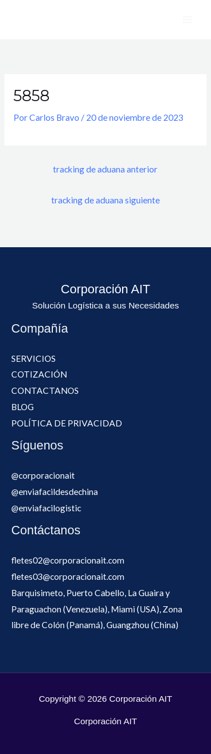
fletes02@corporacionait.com (67, 560)
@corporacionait (43, 475)
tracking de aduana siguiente (105, 200)
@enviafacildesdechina (54, 492)
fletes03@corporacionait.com (67, 576)
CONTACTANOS (45, 390)
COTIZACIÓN (39, 374)
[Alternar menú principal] (188, 19)
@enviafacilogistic (46, 508)
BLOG (22, 407)
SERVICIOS (33, 358)
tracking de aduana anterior (105, 169)
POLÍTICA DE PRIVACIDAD (66, 423)
